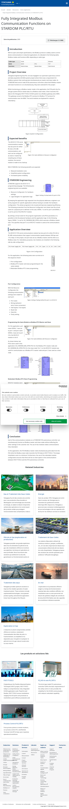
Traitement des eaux (12, 583)
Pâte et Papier (6, 775)
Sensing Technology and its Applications (43, 782)
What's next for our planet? (44, 752)
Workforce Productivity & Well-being (16, 750)
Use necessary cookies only (34, 421)
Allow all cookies (56, 421)
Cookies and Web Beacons (39, 804)
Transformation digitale (44, 768)
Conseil (24, 758)
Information (25, 751)
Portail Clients (53, 759)
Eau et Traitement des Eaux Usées (17, 494)
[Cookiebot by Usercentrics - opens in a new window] (60, 386)
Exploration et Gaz (11, 626)
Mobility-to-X (6, 788)
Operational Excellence (15, 763)
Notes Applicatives (25, 10)
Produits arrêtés (24, 777)
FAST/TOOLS (8, 680)
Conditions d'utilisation (8, 804)
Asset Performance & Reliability (16, 759)
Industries (6, 745)
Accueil (3, 10)
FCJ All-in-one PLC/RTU (47, 680)
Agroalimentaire (7, 772)
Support (52, 745)
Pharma (5, 790)
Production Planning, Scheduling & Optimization (16, 781)
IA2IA (41, 765)
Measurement (25, 755)
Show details (60, 416)
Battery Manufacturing (7, 785)
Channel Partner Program (52, 768)
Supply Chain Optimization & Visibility (16, 775)
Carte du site (51, 804)
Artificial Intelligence (43, 772)
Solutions (16, 745)
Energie (41, 494)
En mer (41, 583)
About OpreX (43, 760)
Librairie (9, 10)
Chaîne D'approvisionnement (8, 759)
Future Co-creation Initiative (43, 790)
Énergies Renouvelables (7, 767)
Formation (24, 774)
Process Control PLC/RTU (13, 723)
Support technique (52, 749)
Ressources (16, 10)
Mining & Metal (7, 770)
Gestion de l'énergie (15, 790)
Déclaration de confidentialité (23, 804)
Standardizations (44, 786)
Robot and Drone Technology (43, 776)
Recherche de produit (53, 756)
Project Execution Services (24, 761)
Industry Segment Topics (42, 756)
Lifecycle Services (24, 765)
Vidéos (32, 754)
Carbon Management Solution (16, 786)
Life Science (25, 768)
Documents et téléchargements (35, 749)
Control (24, 753)
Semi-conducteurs (6, 793)
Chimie (5, 762)
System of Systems (42, 762)
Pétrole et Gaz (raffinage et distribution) (6, 755)
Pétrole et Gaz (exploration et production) (15, 538)
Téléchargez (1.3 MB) (55, 40)
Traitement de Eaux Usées (48, 537)
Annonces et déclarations (25, 771)
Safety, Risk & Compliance (16, 754)
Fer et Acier (6, 777)
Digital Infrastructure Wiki (43, 795)
